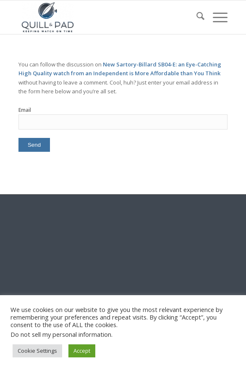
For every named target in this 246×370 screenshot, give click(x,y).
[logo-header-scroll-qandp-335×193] (102, 17)
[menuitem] (196, 17)
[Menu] (216, 17)
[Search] (196, 17)
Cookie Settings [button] (37, 350)
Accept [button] (81, 350)
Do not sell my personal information (60, 334)
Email (24, 110)
